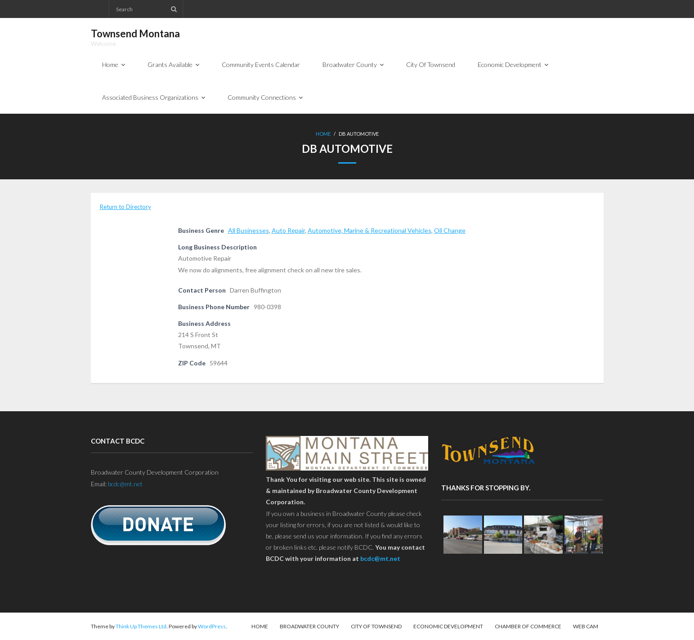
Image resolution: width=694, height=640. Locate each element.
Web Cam (585, 626)
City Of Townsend (376, 626)
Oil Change (450, 230)
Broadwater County (309, 626)
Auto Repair (288, 230)
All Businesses (248, 230)
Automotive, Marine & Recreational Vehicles (369, 230)
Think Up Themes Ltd (141, 626)
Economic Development (448, 626)
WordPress (212, 626)
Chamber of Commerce (528, 626)
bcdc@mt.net (125, 484)
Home (323, 134)
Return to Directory (125, 206)
